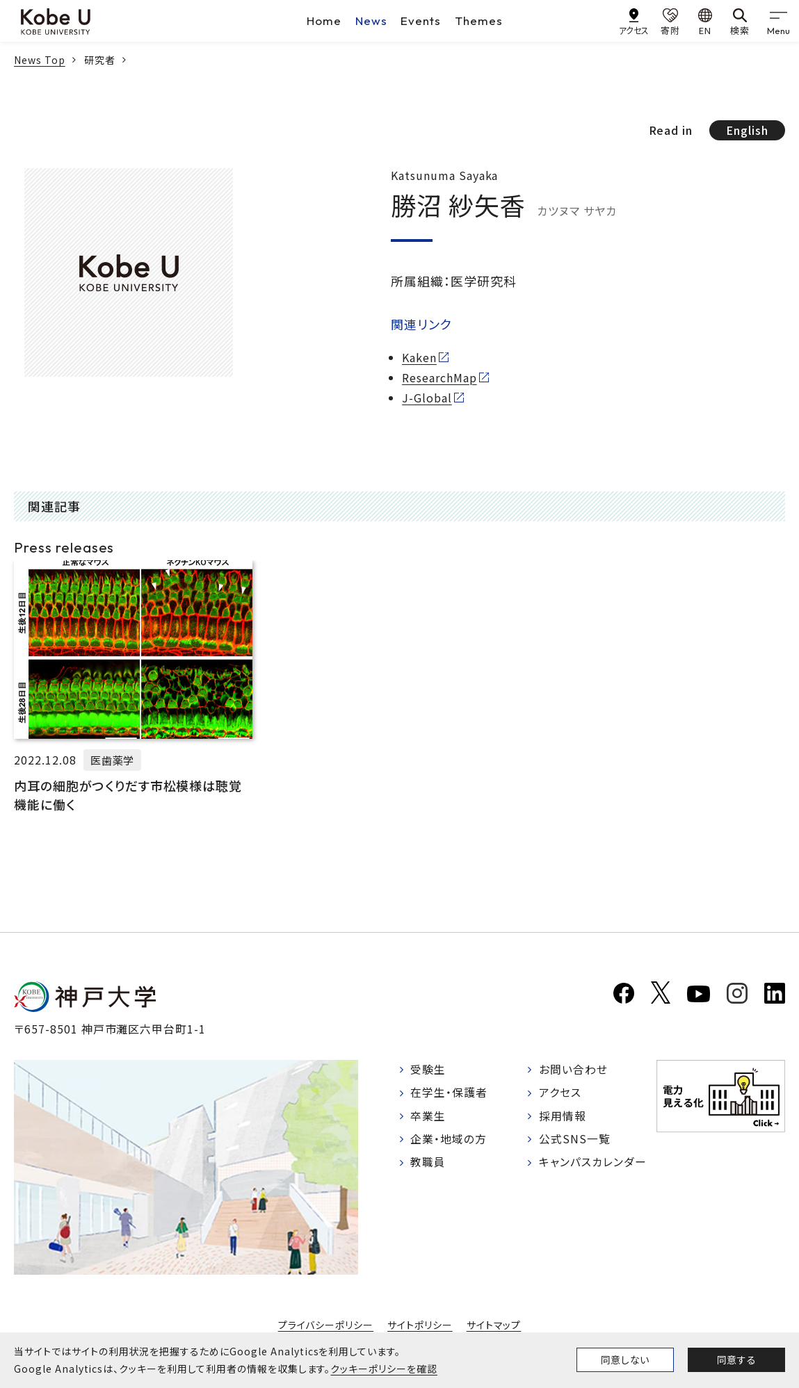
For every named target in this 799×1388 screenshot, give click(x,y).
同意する (736, 1359)
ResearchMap (439, 377)
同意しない (625, 1359)
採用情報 (562, 1117)
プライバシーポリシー (325, 1325)
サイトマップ (494, 1325)
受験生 (428, 1069)
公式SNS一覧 (575, 1140)
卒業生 (428, 1117)
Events (421, 20)
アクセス (560, 1093)
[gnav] (778, 21)
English (747, 130)
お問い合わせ (573, 1069)
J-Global (427, 397)
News (371, 20)
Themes (479, 20)
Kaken (419, 357)
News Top (39, 60)
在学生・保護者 (449, 1093)
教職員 (428, 1163)
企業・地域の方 (449, 1140)
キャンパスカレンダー (593, 1163)
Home (324, 20)
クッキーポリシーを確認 (383, 1368)
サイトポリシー (420, 1325)
